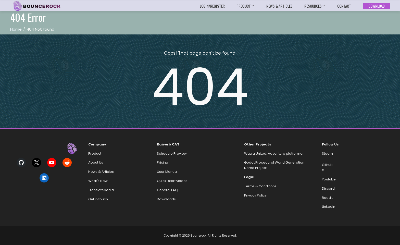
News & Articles (279, 6)
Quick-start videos (172, 180)
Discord (328, 188)
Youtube (329, 179)
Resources (315, 6)
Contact (344, 6)
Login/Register (212, 6)
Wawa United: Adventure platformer (274, 153)
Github (327, 164)
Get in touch (98, 199)
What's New (98, 180)
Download (376, 6)
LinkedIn (328, 206)
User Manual (167, 171)
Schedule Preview (172, 153)
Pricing (162, 162)
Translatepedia (101, 190)
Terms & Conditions (260, 186)
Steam (327, 153)
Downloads (166, 199)
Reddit (327, 197)
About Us (95, 162)
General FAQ (167, 190)
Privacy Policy (255, 195)
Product (245, 6)
